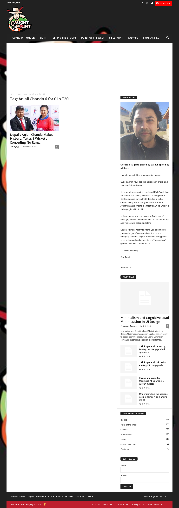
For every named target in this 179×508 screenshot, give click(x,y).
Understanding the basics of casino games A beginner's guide (153, 396)
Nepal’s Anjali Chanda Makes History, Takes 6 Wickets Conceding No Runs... (31, 139)
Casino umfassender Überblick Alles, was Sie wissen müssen (151, 380)
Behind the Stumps (45, 496)
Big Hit (44, 37)
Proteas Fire (151, 37)
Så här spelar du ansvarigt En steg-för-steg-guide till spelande (152, 349)
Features (124, 449)
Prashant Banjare (129, 326)
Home (12, 94)
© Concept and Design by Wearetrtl (26, 504)
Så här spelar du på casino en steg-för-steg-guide (152, 364)
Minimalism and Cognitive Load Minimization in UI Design (144, 320)
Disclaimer (108, 504)
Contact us (95, 504)
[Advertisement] (89, 66)
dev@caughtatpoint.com (155, 496)
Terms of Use (122, 504)
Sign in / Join (13, 2)
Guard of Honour (23, 37)
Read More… (126, 267)
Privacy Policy (138, 504)
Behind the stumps (64, 37)
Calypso (133, 37)
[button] (167, 37)
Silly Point (116, 37)
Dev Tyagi (14, 146)
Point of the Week (92, 37)
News (123, 439)
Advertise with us (155, 504)
